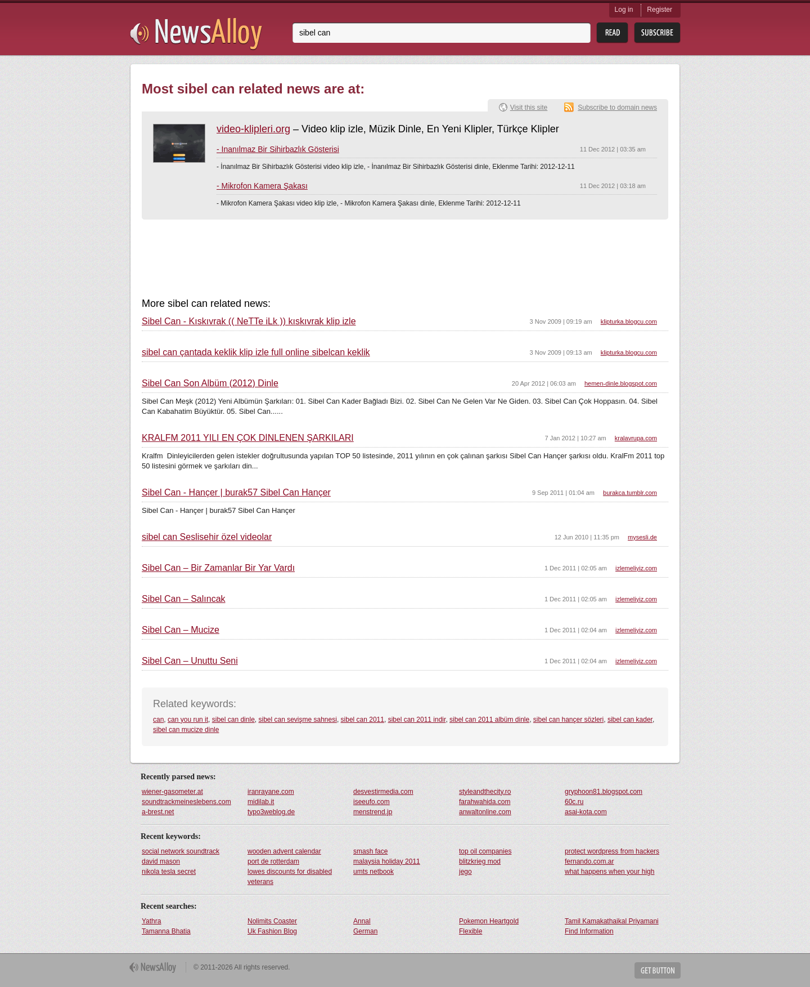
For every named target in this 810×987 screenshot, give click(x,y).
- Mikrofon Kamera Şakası (262, 185)
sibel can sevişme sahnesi (297, 719)
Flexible (470, 931)
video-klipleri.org (253, 129)
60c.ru (574, 802)
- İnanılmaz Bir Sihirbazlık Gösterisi (278, 149)
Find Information (589, 931)
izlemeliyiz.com (636, 568)
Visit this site (528, 107)
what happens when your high (609, 872)
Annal (362, 921)
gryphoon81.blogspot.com (603, 792)
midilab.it (261, 802)
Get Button (657, 970)
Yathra (151, 921)
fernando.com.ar (589, 861)
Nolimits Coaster (272, 921)
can (158, 719)
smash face (370, 851)
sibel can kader (630, 719)
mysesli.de (642, 537)
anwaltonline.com (485, 812)
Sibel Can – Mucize (180, 630)
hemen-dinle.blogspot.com (620, 383)
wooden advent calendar (284, 851)
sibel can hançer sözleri (568, 719)
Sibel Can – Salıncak (184, 599)
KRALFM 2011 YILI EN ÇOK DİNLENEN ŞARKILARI (248, 438)
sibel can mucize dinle (186, 730)
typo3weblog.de (271, 812)
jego (465, 872)
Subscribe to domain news (617, 107)
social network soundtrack (180, 851)
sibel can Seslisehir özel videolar (207, 537)
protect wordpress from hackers (612, 851)
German (365, 931)
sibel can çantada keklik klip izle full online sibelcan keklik (256, 352)
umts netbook (373, 872)
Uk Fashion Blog (272, 931)
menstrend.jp (372, 812)
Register (659, 10)
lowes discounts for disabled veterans (290, 877)
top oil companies (485, 851)
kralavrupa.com (636, 438)
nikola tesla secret (169, 872)
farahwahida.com (484, 802)
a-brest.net (158, 812)
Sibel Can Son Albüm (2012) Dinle (210, 383)
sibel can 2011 (362, 719)
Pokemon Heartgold (489, 921)
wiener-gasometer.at (172, 792)
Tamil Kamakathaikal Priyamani (612, 921)
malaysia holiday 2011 (386, 861)
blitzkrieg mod (480, 861)
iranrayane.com (271, 792)
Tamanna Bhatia (166, 931)
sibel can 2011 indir (417, 719)
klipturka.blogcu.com (629, 321)
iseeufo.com (371, 802)
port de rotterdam (273, 861)
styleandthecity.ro (485, 792)
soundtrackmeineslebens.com (186, 802)
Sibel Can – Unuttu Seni (190, 661)
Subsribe (657, 33)
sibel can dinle (233, 719)
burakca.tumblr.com (630, 492)
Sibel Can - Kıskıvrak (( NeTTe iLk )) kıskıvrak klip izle (249, 321)
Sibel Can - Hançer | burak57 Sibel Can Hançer (236, 492)
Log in (624, 10)
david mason (161, 861)
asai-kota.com (586, 812)
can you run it (188, 719)
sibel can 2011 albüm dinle (489, 719)
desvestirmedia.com (383, 792)
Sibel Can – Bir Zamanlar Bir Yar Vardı (218, 568)
